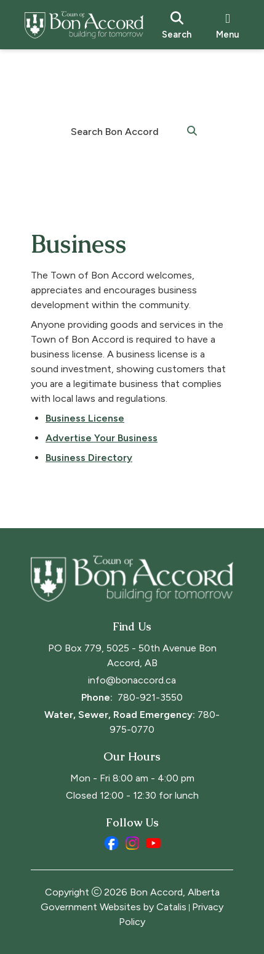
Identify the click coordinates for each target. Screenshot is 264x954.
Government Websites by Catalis (113, 907)
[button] (192, 130)
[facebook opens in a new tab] (111, 843)
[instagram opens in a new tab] (132, 843)
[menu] (227, 24)
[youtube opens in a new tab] (153, 843)
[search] (176, 24)
